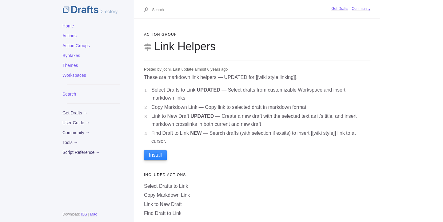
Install (155, 155)
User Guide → (76, 122)
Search (69, 94)
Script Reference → (81, 152)
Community (361, 8)
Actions (69, 35)
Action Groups (76, 45)
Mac (93, 214)
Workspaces (74, 75)
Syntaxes (71, 55)
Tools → (70, 142)
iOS (84, 214)
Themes (70, 65)
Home (68, 25)
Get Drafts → (75, 112)
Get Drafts (339, 8)
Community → (76, 132)
